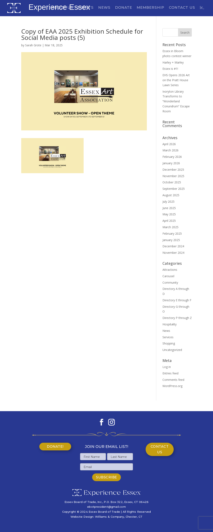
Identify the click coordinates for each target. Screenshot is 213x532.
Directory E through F (176, 300)
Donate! (55, 447)
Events (86, 8)
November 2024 (173, 253)
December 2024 (173, 246)
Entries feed (170, 373)
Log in (166, 367)
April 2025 (169, 221)
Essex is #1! (170, 69)
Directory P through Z (177, 318)
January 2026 (171, 163)
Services (167, 337)
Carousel (168, 276)
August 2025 (170, 195)
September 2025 (173, 189)
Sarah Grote (33, 45)
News (104, 8)
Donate (123, 8)
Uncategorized (172, 350)
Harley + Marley (173, 62)
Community (170, 282)
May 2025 (169, 214)
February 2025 (172, 233)
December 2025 (173, 170)
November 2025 (173, 176)
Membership (150, 8)
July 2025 (168, 201)
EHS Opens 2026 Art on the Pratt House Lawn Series (176, 80)
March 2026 (170, 150)
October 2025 (171, 182)
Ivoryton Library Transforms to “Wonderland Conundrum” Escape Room (176, 101)
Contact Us (182, 8)
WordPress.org (172, 386)
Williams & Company (109, 516)
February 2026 (172, 157)
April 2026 (169, 144)
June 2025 (169, 208)
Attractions (169, 270)
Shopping (168, 343)
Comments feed (173, 380)
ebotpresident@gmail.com (106, 506)
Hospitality (169, 324)
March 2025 (170, 227)
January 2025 (171, 240)
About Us (62, 8)
